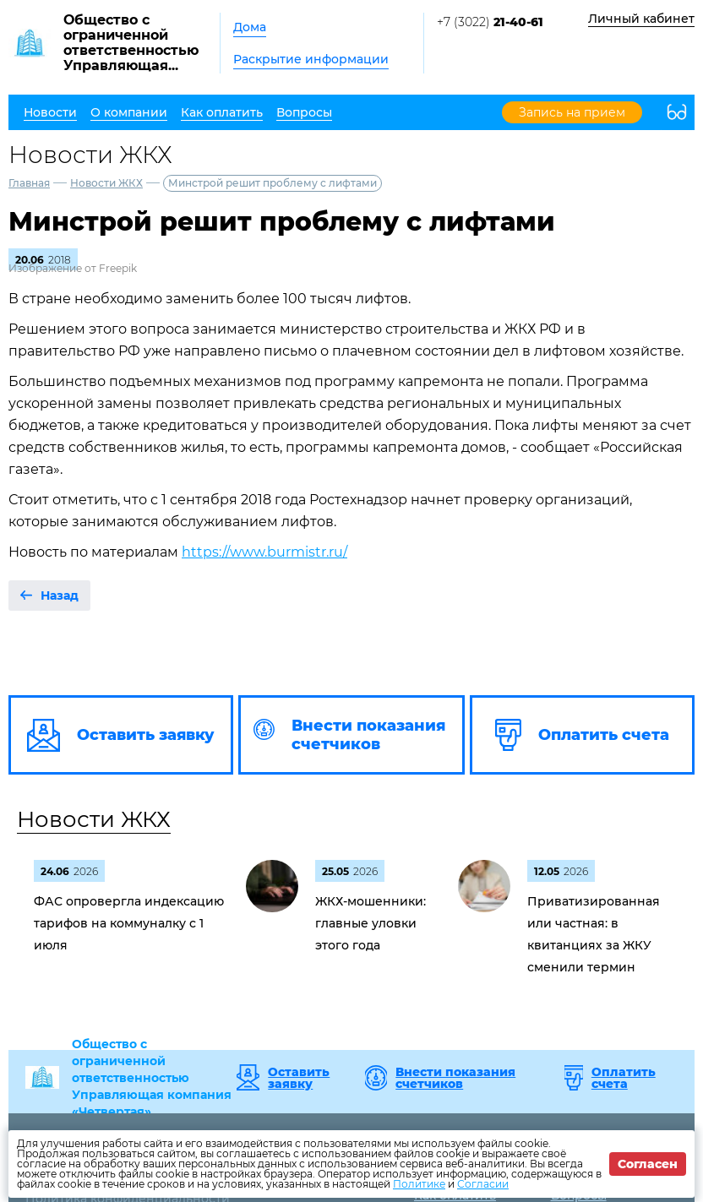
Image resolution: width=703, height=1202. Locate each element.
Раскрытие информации (311, 59)
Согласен (648, 1164)
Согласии (483, 1184)
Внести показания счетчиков (455, 1078)
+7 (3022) (490, 22)
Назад (60, 595)
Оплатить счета (623, 1078)
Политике (419, 1184)
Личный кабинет (641, 18)
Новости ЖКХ (106, 183)
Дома (249, 27)
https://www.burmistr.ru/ (264, 552)
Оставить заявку (299, 1078)
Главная (29, 183)
